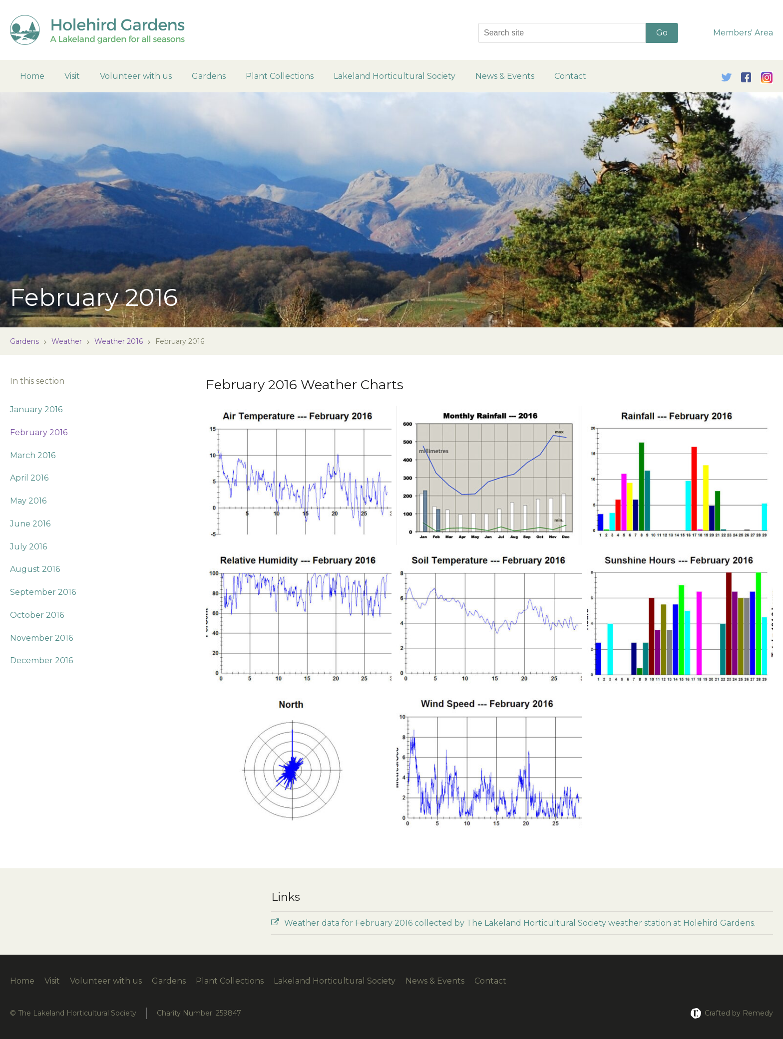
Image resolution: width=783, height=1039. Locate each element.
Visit (72, 76)
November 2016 (41, 638)
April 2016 (29, 478)
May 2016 (28, 501)
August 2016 (35, 569)
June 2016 (30, 523)
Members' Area (743, 32)
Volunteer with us (136, 76)
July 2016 (28, 546)
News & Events (504, 76)
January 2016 (36, 409)
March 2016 (32, 455)
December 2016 (41, 660)
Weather (66, 341)
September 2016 (43, 592)
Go (662, 32)
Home (32, 76)
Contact (570, 76)
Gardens (209, 76)
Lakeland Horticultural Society (394, 76)
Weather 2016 (118, 341)
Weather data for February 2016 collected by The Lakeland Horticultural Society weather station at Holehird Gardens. (513, 923)
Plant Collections (280, 76)
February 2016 (38, 432)
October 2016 (37, 615)
